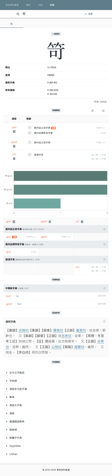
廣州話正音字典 (42, 127)
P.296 (103, 296)
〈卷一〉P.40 (100, 155)
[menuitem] (56, 372)
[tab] (11, 24)
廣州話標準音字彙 (43, 133)
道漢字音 (38, 154)
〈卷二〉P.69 (100, 159)
